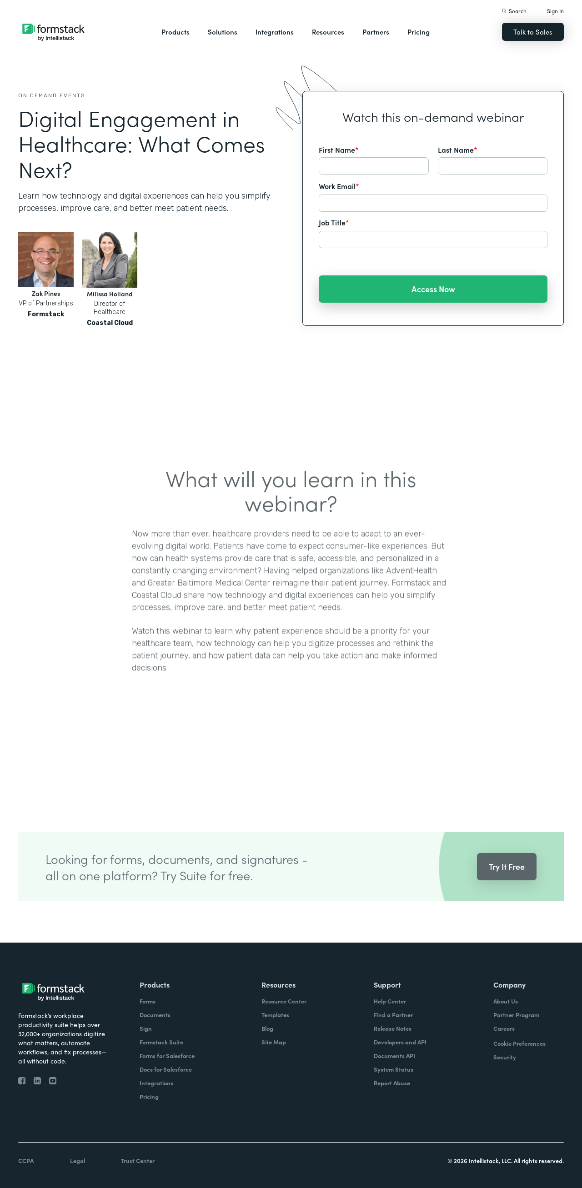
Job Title (334, 222)
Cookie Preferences (519, 1043)
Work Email (339, 186)
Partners (375, 31)
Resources (328, 31)
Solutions (222, 31)
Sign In (555, 11)
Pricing (418, 31)
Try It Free (507, 877)
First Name (339, 150)
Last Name (457, 150)
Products (175, 31)
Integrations (275, 31)
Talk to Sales (532, 31)
